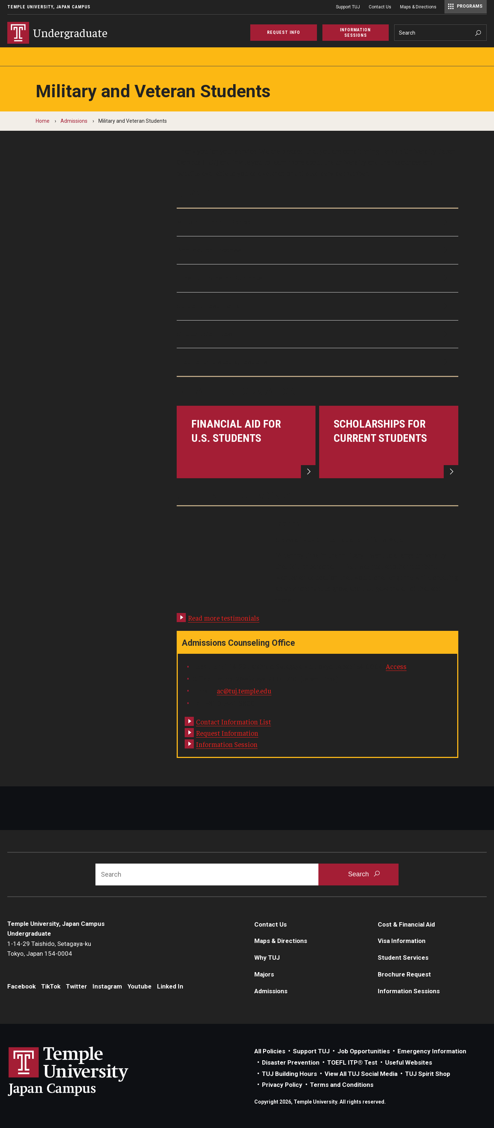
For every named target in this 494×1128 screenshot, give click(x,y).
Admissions (73, 121)
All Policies (269, 1051)
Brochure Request (404, 974)
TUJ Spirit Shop (427, 1073)
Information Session (227, 744)
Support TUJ (348, 6)
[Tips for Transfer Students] (318, 278)
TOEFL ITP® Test (352, 1062)
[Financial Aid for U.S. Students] (246, 442)
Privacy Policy (282, 1084)
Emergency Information (431, 1051)
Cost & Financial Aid (406, 924)
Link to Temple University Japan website (80, 1071)
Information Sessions (409, 991)
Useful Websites (408, 1062)
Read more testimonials (223, 617)
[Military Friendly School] (318, 222)
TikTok (50, 986)
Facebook (21, 986)
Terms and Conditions (341, 1084)
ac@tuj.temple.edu (244, 690)
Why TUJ (267, 957)
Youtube (140, 986)
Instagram (107, 986)
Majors (264, 974)
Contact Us (380, 6)
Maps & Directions (418, 6)
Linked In (170, 986)
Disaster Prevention (290, 1062)
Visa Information (402, 940)
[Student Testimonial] (318, 306)
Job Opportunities (363, 1051)
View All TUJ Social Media (361, 1073)
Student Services (403, 957)
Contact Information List (233, 721)
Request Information (227, 732)
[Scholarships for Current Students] (388, 442)
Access (396, 666)
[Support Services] (318, 334)
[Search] (440, 32)
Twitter (76, 986)
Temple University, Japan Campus (48, 6)
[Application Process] (318, 250)
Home (43, 121)
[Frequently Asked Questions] (318, 362)
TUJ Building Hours (289, 1073)
